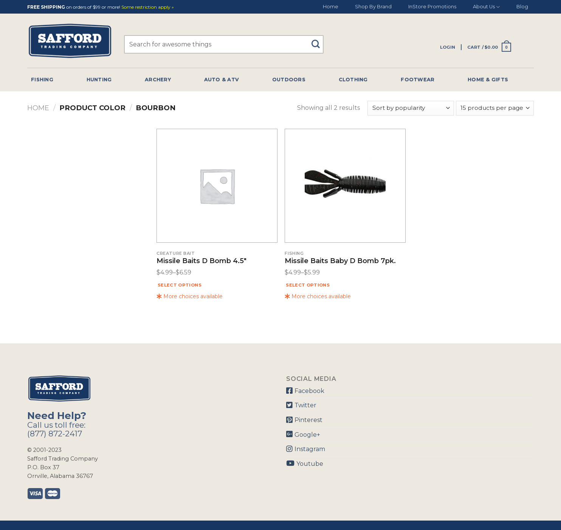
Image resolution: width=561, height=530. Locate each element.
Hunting (99, 79)
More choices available (190, 296)
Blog (522, 6)
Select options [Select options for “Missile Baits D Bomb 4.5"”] (179, 285)
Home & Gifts (488, 79)
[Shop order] (410, 108)
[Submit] (318, 40)
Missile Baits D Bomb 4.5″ (201, 261)
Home (330, 6)
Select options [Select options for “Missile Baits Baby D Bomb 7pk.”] (308, 285)
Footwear (417, 79)
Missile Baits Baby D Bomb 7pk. (340, 261)
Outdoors (288, 79)
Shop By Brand (373, 6)
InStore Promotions (432, 6)
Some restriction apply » (147, 7)
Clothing (353, 79)
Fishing (42, 79)
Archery (158, 79)
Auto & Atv (221, 79)
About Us (486, 7)
